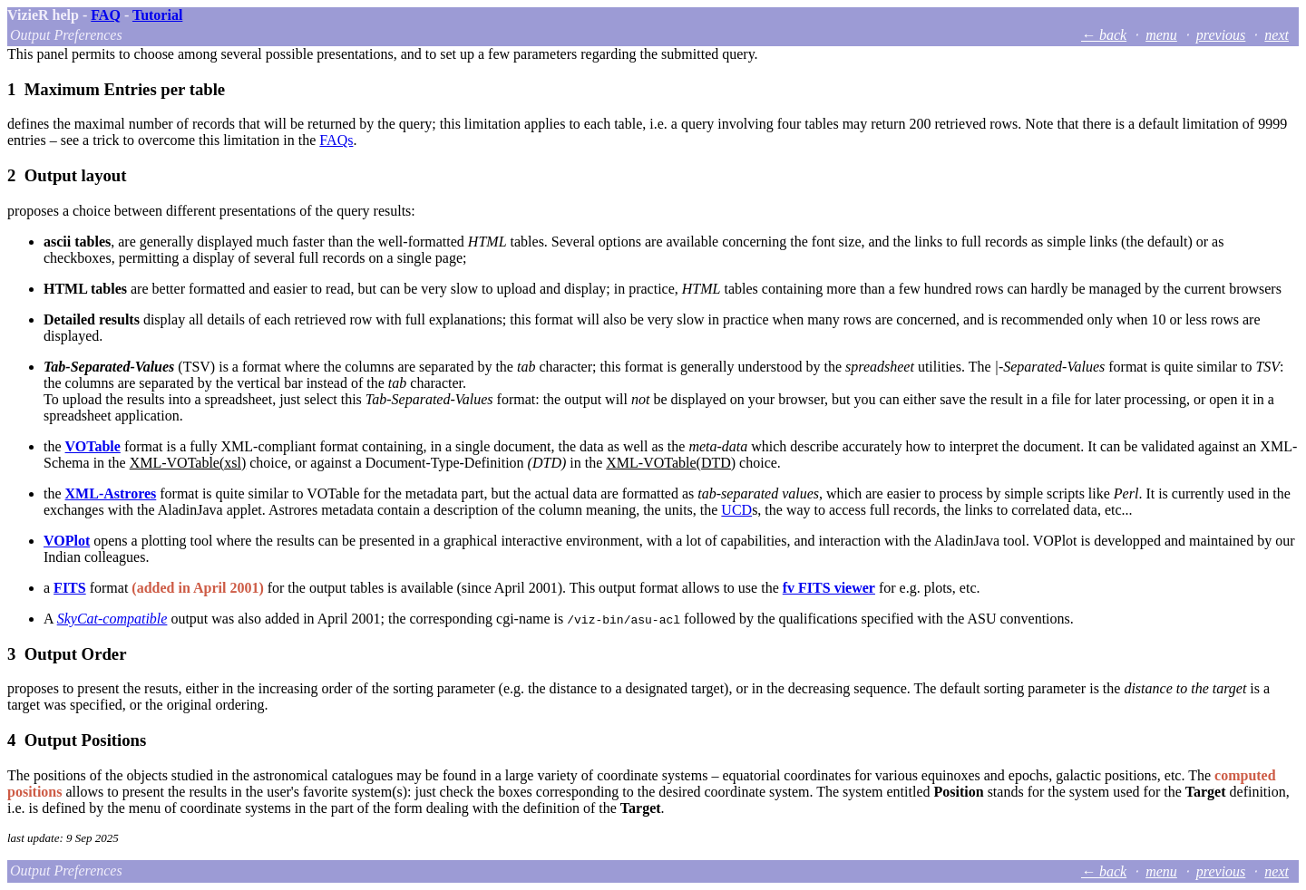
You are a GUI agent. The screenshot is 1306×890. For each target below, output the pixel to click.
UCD (736, 510)
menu (1161, 35)
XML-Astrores (111, 493)
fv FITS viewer (829, 587)
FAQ (106, 15)
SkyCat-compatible (112, 618)
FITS (70, 587)
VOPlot (67, 540)
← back (1103, 35)
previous (1221, 35)
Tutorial (157, 15)
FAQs (336, 140)
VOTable (93, 446)
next (1276, 35)
